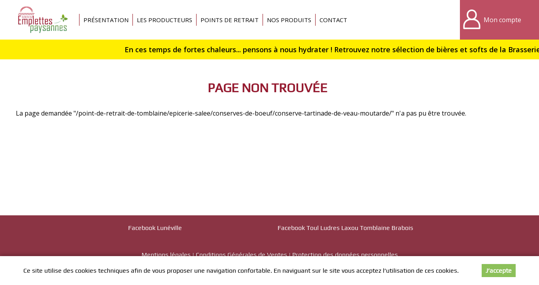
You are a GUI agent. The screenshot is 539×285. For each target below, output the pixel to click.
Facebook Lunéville (155, 228)
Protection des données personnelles (345, 254)
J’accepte (499, 270)
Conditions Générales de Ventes (241, 254)
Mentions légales (166, 254)
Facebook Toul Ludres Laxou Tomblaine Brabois (345, 228)
